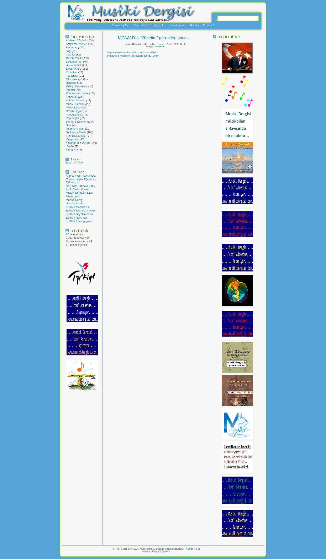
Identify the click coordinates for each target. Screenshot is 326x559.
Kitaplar (70, 89)
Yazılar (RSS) (193, 549)
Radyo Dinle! (202, 25)
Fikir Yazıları (73, 79)
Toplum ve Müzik (76, 132)
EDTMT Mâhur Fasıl (78, 207)
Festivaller (72, 75)
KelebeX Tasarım (161, 551)
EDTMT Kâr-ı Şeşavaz (79, 221)
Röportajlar (72, 118)
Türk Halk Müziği (76, 135)
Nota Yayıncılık (75, 203)
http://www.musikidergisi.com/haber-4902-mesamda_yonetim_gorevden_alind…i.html (133, 54)
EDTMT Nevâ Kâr (76, 217)
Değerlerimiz (73, 61)
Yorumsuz (72, 149)
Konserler (72, 96)
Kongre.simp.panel (77, 93)
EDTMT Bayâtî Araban (79, 214)
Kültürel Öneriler (75, 100)
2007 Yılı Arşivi (74, 162)
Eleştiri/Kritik (73, 68)
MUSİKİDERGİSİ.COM (79, 192)
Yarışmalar (72, 139)
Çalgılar (70, 54)
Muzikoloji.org (74, 199)
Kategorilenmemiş (77, 86)
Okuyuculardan (75, 114)
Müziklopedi (73, 196)
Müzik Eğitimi (74, 107)
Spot (69, 125)
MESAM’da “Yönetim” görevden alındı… (155, 38)
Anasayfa (120, 25)
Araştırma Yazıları (76, 43)
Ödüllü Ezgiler (74, 111)
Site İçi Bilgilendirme (78, 121)
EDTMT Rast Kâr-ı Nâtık (80, 210)
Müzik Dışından (75, 104)
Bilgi (68, 51)
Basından (71, 47)
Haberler (71, 82)
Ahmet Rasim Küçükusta (80, 175)
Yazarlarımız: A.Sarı (78, 142)
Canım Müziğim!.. (150, 25)
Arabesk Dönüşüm (77, 40)
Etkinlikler (72, 72)
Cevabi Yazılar (74, 58)
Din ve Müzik (73, 65)
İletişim (178, 25)
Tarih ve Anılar (74, 128)
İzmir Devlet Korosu (77, 189)
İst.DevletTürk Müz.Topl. (80, 185)
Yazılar (70, 146)
